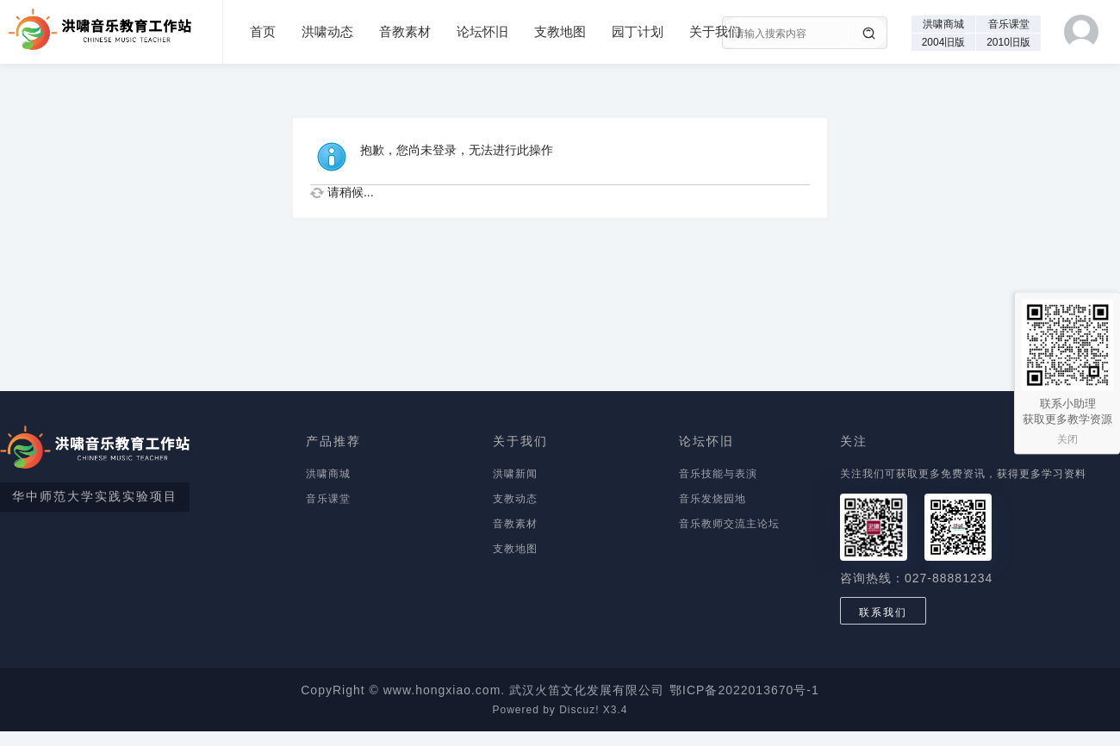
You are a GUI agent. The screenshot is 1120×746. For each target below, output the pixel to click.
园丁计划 (637, 31)
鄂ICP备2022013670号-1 (744, 690)
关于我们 (715, 31)
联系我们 (883, 612)
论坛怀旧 (482, 31)
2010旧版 (1008, 42)
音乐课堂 (1009, 24)
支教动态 (515, 499)
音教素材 (405, 31)
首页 (263, 31)
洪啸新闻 (515, 474)
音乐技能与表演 (718, 474)
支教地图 (560, 31)
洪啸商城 (943, 24)
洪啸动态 (327, 31)
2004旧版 (944, 42)
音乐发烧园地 (712, 499)
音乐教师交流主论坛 (729, 524)
